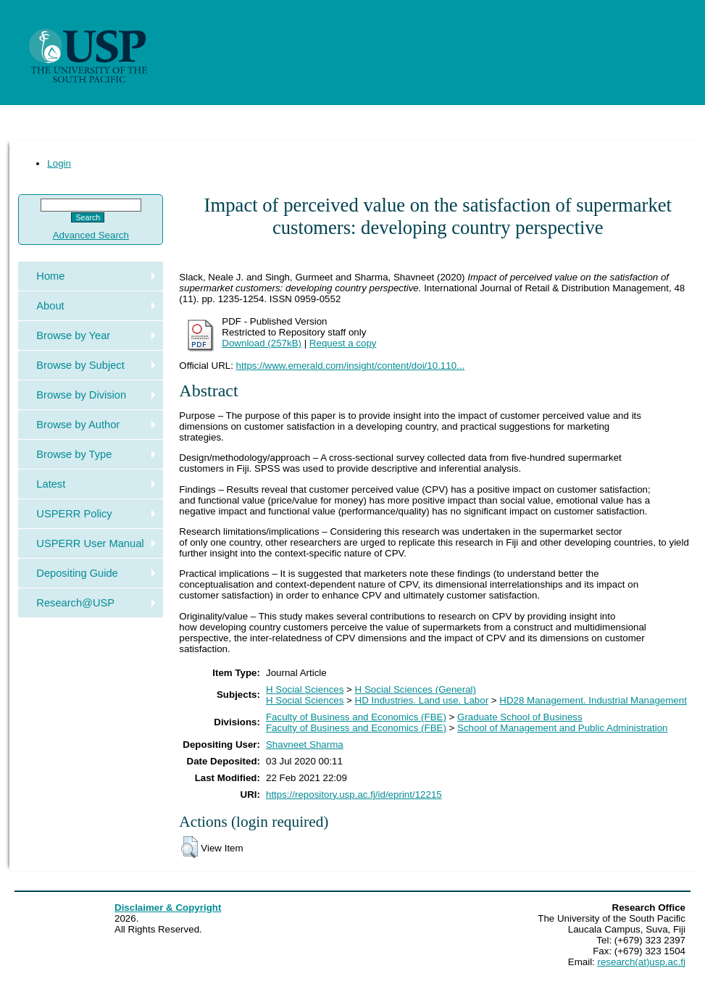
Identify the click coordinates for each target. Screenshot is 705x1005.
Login (59, 163)
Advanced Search (91, 235)
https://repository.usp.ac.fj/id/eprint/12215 (354, 794)
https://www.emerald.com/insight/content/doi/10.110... (350, 365)
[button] (189, 847)
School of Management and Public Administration (562, 727)
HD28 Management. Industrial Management (593, 700)
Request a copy (343, 343)
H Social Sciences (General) (415, 689)
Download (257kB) (261, 343)
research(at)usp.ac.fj (641, 961)
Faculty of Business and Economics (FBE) (356, 717)
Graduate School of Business (520, 717)
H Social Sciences (304, 689)
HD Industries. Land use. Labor (421, 700)
